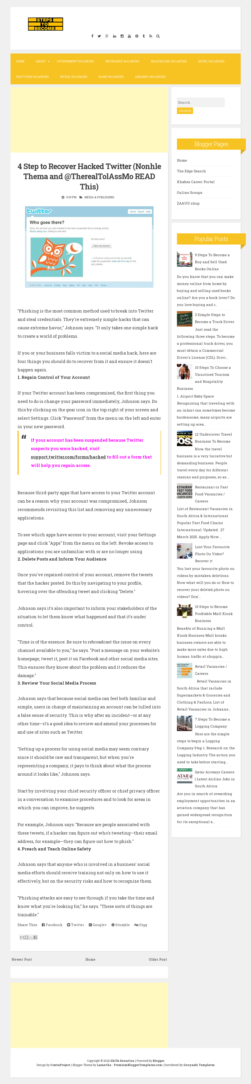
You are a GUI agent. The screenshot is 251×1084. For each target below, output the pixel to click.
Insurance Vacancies (122, 61)
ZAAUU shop (188, 203)
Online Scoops (189, 192)
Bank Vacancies (111, 76)
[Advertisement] (89, 120)
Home (20, 61)
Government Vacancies (75, 61)
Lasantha (104, 1064)
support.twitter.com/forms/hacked (68, 456)
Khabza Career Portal (196, 181)
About (41, 61)
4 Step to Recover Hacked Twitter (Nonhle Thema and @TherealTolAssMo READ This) (89, 176)
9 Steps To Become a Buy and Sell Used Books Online (212, 261)
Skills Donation (122, 1060)
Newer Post (22, 958)
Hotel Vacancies (211, 61)
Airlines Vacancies (150, 76)
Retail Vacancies (73, 76)
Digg (140, 924)
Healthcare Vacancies (169, 61)
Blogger (158, 1060)
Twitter (75, 924)
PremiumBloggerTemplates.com (138, 1064)
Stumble (120, 924)
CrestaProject (60, 1064)
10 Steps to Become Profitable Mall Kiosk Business (214, 613)
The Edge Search (191, 171)
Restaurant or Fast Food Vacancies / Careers (211, 494)
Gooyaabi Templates (199, 1064)
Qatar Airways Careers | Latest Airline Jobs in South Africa (215, 779)
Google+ (98, 924)
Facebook (52, 924)
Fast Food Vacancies (32, 76)
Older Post (158, 958)
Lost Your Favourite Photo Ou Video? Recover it (212, 553)
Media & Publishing (99, 197)
